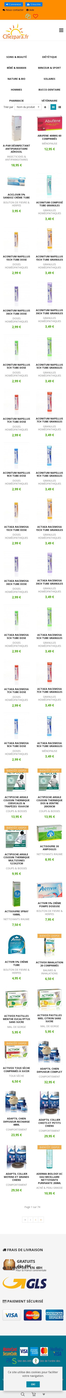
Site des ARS (19, 1361)
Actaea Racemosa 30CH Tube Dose (16, 583)
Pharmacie (16, 101)
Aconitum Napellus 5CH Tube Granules (49, 366)
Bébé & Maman (16, 68)
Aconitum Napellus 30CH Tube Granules (49, 312)
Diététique (49, 57)
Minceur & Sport (49, 68)
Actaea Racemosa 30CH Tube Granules (49, 582)
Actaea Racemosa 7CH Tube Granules (49, 691)
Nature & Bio (16, 79)
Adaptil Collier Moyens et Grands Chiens (16, 1177)
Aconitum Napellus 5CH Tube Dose (16, 366)
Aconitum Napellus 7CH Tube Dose (16, 420)
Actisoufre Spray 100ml (16, 913)
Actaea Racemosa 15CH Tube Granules (49, 529)
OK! (33, 1384)
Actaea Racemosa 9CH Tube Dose (16, 745)
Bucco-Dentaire (49, 90)
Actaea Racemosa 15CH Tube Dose (16, 529)
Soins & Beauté (16, 57)
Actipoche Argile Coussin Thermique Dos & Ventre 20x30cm (49, 802)
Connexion (13, 4)
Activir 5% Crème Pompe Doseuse (49, 905)
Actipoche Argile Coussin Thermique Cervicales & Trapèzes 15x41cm (17, 802)
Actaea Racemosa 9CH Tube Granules (49, 745)
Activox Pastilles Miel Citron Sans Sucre (49, 1018)
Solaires (49, 79)
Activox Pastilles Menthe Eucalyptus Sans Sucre (16, 1019)
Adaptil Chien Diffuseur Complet (49, 1071)
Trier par (8, 107)
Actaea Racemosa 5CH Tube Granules (49, 637)
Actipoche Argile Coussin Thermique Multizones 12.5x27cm (17, 859)
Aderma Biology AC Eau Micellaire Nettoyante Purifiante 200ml (49, 1179)
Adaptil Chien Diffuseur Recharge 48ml (16, 1122)
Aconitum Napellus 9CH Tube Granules (49, 474)
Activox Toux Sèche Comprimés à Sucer (16, 1070)
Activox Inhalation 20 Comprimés (49, 964)
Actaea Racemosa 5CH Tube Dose (16, 637)
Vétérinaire (49, 101)
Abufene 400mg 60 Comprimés (49, 137)
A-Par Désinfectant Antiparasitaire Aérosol (16, 149)
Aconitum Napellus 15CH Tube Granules (49, 258)
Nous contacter (13, 10)
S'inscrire (34, 4)
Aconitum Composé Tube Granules (49, 204)
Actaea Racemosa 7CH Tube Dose (16, 691)
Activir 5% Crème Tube (16, 964)
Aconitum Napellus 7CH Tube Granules (49, 420)
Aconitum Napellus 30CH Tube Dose (16, 312)
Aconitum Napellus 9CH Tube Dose (16, 474)
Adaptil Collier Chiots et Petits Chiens (49, 1123)
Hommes (16, 90)
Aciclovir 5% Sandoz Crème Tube (16, 196)
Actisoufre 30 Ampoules (49, 848)
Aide (30, 10)
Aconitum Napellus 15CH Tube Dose (16, 258)
